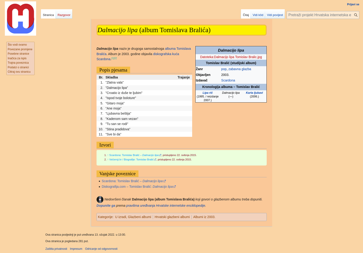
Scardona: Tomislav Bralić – (134, 155)
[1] (112, 58)
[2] (115, 58)
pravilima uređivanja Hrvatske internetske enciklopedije (165, 205)
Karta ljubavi (254, 92)
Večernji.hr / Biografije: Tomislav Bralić (131, 159)
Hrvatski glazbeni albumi (172, 217)
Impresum (76, 248)
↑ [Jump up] (108, 155)
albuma (170, 48)
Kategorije (105, 217)
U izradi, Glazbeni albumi (133, 217)
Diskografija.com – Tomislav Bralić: (137, 186)
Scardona (228, 80)
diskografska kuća (166, 54)
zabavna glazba (239, 69)
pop (224, 69)
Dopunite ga (106, 205)
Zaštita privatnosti (56, 248)
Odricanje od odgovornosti (101, 248)
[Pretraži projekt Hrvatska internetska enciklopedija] (323, 15)
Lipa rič (208, 92)
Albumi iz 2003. (204, 217)
